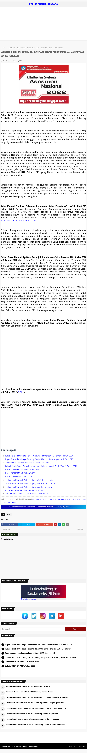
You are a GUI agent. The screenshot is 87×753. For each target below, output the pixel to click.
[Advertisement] (43, 24)
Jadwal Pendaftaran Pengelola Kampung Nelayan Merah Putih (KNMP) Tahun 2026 (41, 466)
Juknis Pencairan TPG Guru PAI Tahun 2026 (24, 490)
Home (70, 746)
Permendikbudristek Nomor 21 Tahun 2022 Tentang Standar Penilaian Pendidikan (35, 725)
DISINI (21, 392)
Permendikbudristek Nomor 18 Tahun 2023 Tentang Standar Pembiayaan (32, 719)
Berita (8, 48)
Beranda (3, 48)
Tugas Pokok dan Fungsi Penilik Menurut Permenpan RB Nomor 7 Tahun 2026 (39, 456)
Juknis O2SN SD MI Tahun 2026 (18, 476)
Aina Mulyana (6, 61)
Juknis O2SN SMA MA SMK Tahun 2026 (22, 469)
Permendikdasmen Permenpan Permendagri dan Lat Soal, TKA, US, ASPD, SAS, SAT (43, 507)
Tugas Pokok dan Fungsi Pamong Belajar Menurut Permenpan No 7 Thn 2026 (39, 459)
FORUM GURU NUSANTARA (43, 4)
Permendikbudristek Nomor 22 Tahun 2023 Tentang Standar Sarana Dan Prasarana (36, 708)
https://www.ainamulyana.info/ (30, 746)
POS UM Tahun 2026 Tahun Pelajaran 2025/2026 (26, 494)
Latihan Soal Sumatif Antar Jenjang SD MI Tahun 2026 (29, 480)
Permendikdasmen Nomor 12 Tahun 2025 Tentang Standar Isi (28, 686)
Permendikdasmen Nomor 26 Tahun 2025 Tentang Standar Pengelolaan (32, 714)
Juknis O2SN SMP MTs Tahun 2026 (20, 473)
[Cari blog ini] (33, 629)
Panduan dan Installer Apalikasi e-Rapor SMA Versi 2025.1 (30, 462)
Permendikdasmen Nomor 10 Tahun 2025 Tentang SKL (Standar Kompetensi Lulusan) (37, 697)
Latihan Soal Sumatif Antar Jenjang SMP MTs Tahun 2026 (30, 483)
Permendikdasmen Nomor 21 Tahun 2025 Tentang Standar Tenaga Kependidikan (35, 703)
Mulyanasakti (11, 746)
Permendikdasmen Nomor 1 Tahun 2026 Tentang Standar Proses (29, 692)
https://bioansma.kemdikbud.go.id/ (18, 220)
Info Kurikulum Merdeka (28, 599)
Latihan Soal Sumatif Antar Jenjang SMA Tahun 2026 (28, 487)
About (75, 746)
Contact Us (82, 746)
